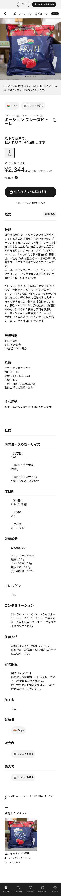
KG (10, 153)
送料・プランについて (42, 171)
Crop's (12, 105)
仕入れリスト (30, 889)
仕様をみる (50, 214)
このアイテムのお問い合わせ (30, 203)
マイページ (55, 889)
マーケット (6, 889)
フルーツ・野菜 (12, 115)
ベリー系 (38, 115)
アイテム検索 (18, 889)
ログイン (23, 4)
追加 (55, 14)
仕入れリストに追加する (28, 191)
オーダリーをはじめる (44, 4)
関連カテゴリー (16, 90)
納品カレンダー (42, 889)
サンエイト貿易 (33, 105)
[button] (25, 76)
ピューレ (27, 115)
